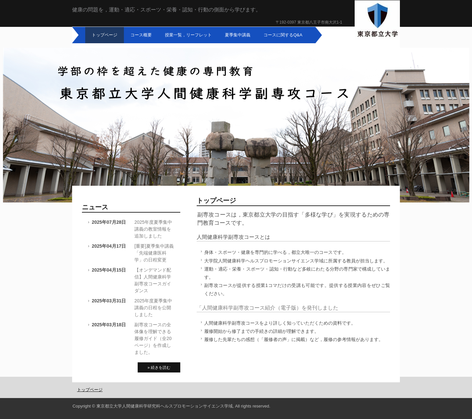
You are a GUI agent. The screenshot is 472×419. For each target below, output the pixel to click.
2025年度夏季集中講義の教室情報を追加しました (153, 228)
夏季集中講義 (237, 34)
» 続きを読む (159, 367)
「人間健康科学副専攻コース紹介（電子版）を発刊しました (267, 308)
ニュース (95, 207)
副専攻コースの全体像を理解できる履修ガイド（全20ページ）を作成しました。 (153, 338)
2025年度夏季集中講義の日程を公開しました (153, 307)
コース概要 (141, 34)
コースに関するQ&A (283, 34)
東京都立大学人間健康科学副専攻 (377, 20)
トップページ (104, 34)
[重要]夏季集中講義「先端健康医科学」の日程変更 (154, 252)
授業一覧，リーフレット (188, 34)
